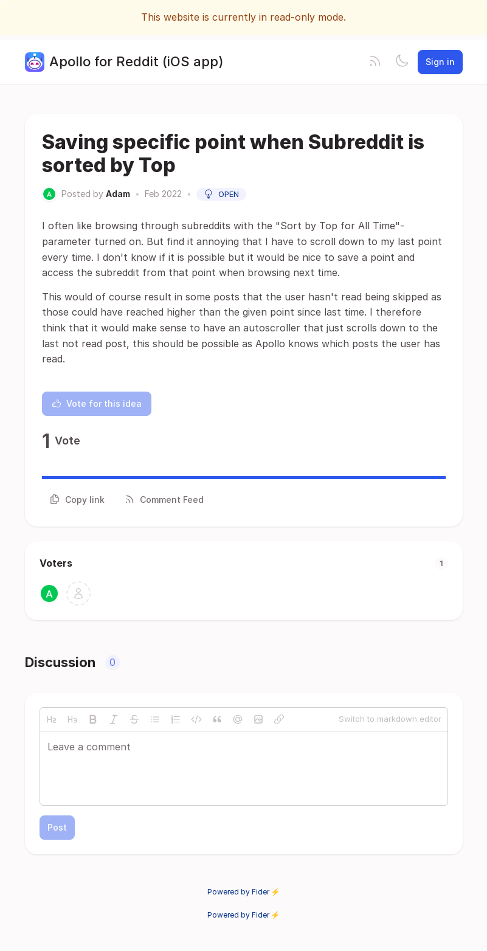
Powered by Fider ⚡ (243, 891)
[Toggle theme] (402, 62)
